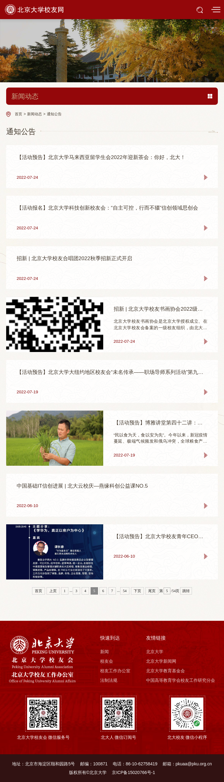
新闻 (104, 651)
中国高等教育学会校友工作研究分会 (180, 680)
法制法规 (108, 680)
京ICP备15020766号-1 (133, 772)
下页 (137, 591)
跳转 (186, 591)
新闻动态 (34, 114)
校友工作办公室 (115, 670)
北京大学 (154, 651)
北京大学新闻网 (161, 661)
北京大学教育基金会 (165, 670)
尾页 (152, 591)
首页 (18, 114)
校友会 (106, 661)
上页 (53, 591)
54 (125, 591)
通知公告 (54, 114)
